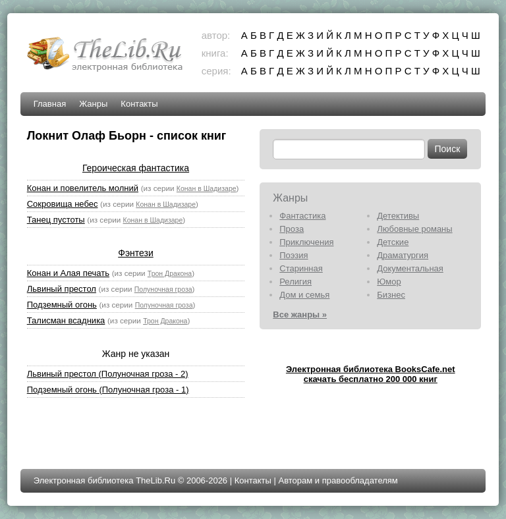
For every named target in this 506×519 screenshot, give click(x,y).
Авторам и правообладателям (337, 480)
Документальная (410, 268)
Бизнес (391, 295)
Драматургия (402, 255)
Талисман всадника (66, 320)
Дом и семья (304, 295)
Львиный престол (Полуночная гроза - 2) (107, 374)
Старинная (301, 268)
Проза (291, 229)
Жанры (93, 104)
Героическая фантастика (135, 168)
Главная (50, 104)
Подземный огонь (62, 305)
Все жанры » (300, 314)
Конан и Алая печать (68, 273)
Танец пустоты (56, 220)
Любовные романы (414, 229)
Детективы (398, 216)
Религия (295, 282)
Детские (392, 242)
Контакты (139, 104)
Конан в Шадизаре (207, 188)
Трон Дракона (170, 273)
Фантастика (302, 216)
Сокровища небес (62, 204)
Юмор (389, 282)
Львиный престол (61, 289)
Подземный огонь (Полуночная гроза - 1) (108, 390)
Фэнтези (136, 253)
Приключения (306, 242)
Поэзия (293, 255)
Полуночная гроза (163, 289)
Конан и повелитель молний (82, 188)
